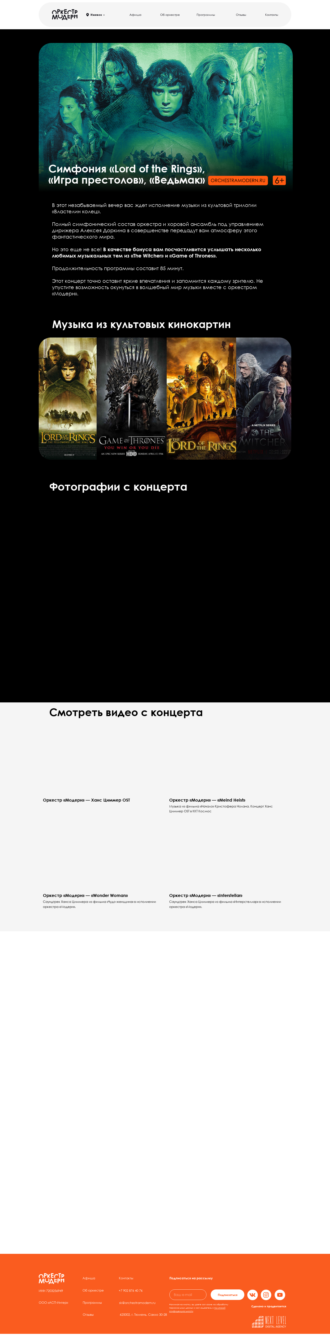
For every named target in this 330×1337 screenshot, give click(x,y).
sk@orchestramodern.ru (137, 1303)
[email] (187, 1294)
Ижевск (96, 14)
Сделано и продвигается (268, 1306)
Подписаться (227, 1295)
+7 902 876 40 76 (130, 1290)
